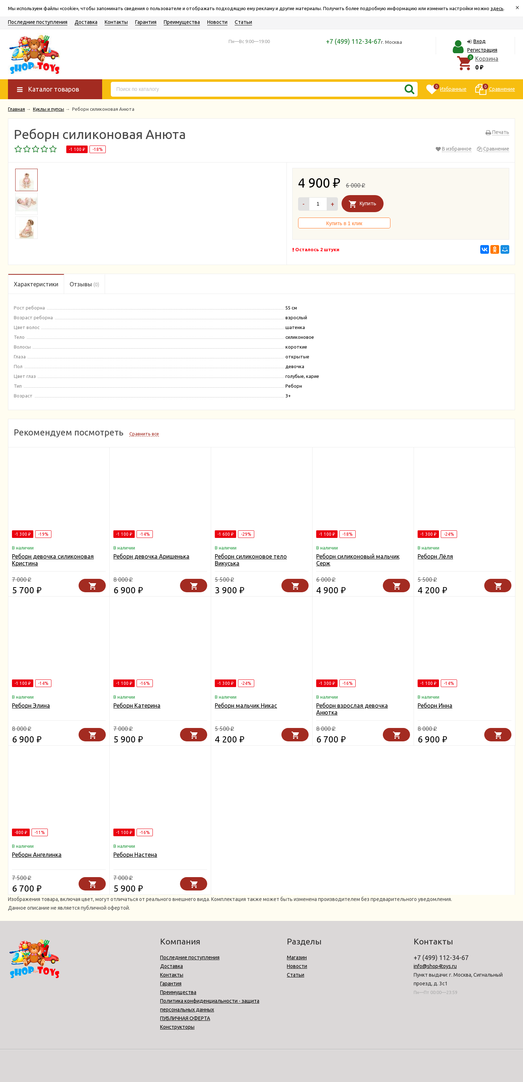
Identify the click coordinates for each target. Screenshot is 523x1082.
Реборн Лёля (435, 556)
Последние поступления (37, 22)
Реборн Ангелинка (37, 854)
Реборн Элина (31, 705)
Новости (217, 22)
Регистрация (482, 50)
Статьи (243, 22)
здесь (496, 8)
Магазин (297, 957)
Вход (479, 41)
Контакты (116, 22)
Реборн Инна (435, 705)
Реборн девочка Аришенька (151, 556)
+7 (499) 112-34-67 (353, 41)
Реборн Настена (135, 854)
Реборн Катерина (136, 705)
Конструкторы (177, 1027)
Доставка (86, 22)
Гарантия (145, 22)
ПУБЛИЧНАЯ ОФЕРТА (185, 1018)
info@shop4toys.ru (435, 966)
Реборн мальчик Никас (246, 705)
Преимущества (182, 22)
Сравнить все (144, 433)
